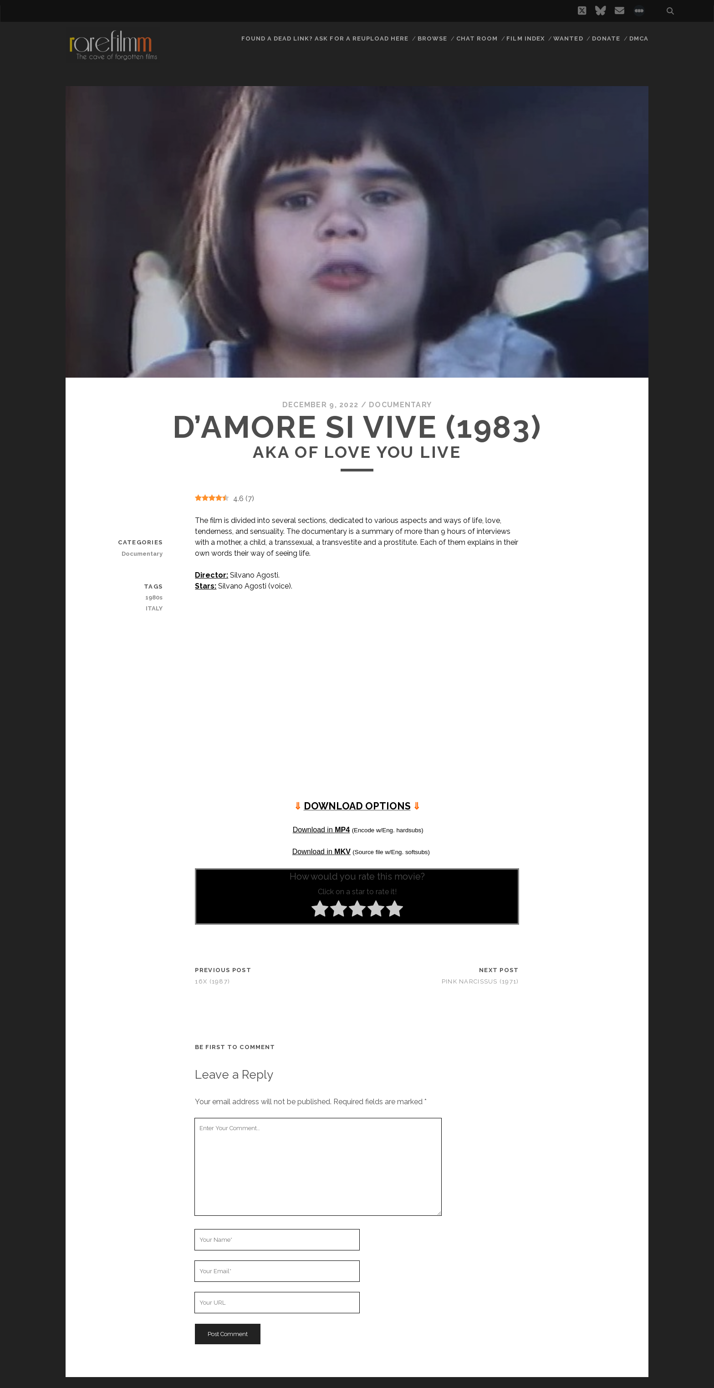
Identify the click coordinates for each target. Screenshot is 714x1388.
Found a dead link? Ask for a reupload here (325, 38)
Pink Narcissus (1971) (480, 981)
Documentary (400, 404)
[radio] (319, 910)
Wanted (568, 38)
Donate (606, 38)
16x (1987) (212, 981)
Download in (321, 830)
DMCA (638, 38)
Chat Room (477, 38)
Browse (432, 38)
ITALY (154, 608)
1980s (154, 597)
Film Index (525, 38)
